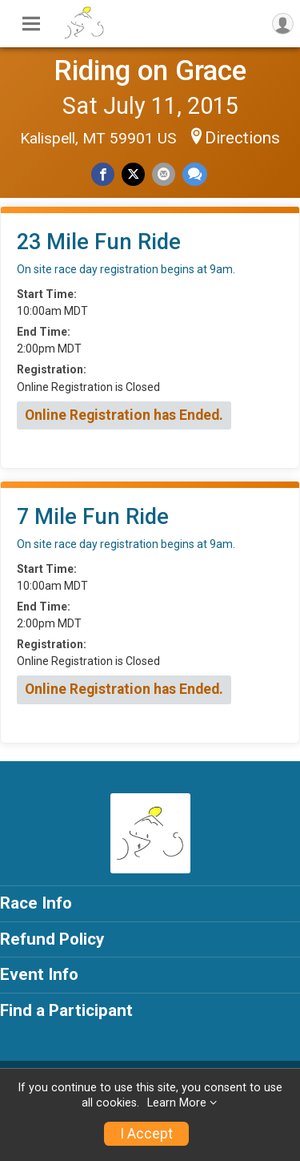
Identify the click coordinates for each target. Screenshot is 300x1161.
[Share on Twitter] (133, 174)
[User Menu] (283, 23)
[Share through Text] (194, 174)
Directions (242, 137)
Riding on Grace (150, 70)
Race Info (36, 903)
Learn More (176, 1103)
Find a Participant (66, 1010)
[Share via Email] (163, 174)
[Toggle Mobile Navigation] (31, 24)
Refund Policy (52, 939)
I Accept (146, 1134)
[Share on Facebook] (102, 174)
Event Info (39, 974)
